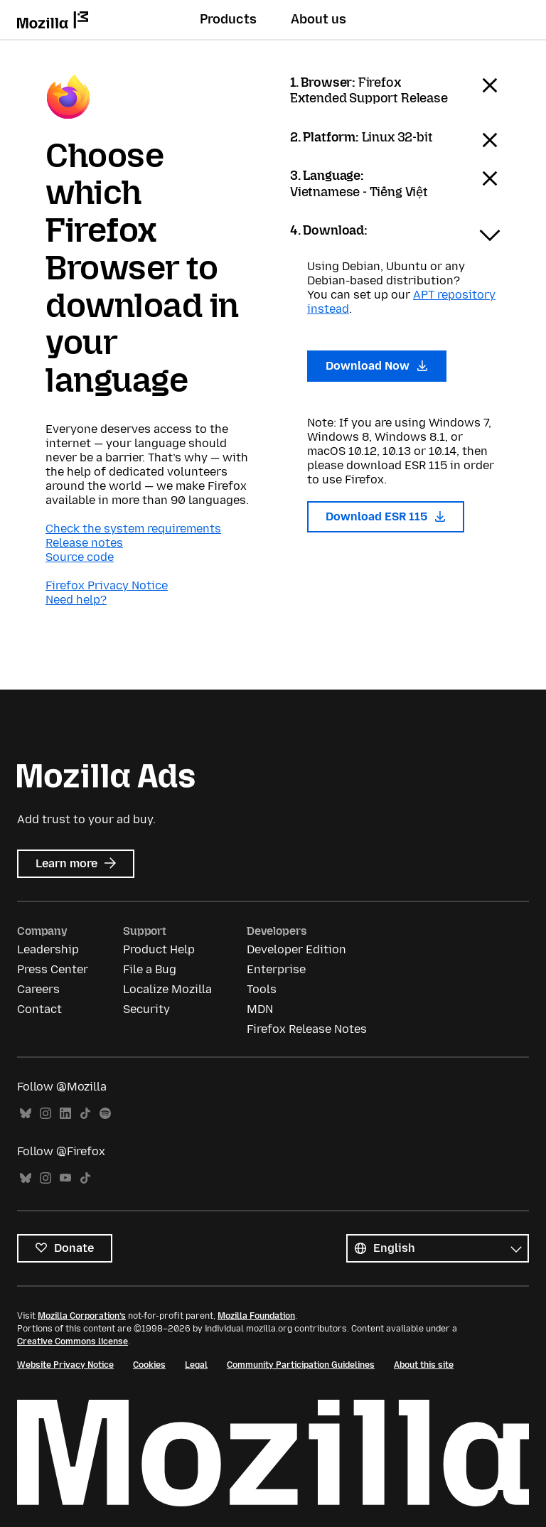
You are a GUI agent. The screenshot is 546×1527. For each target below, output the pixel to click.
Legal (196, 1365)
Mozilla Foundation (256, 1316)
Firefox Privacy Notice (107, 585)
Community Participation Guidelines (301, 1365)
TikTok (85, 1114)
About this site (424, 1365)
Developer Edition (296, 949)
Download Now (377, 366)
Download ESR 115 (386, 516)
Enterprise (276, 969)
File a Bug (149, 969)
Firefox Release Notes (307, 1029)
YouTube (65, 1178)
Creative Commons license (72, 1341)
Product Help (159, 949)
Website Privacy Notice (65, 1365)
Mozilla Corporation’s (82, 1316)
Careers (38, 989)
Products (228, 19)
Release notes (84, 543)
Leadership (48, 949)
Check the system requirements (133, 528)
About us (318, 19)
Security (146, 1009)
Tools (262, 989)
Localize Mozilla (167, 989)
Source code (80, 557)
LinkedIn (65, 1114)
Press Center (52, 969)
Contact (39, 1009)
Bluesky (25, 1114)
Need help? (76, 599)
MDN (260, 1009)
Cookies (149, 1365)
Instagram (45, 1114)
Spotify (105, 1114)
